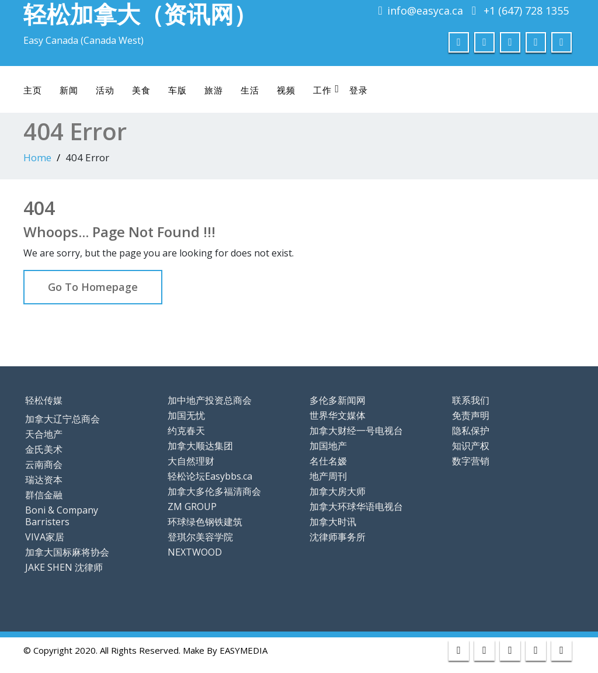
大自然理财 (191, 461)
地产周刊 (328, 476)
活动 (105, 90)
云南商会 (43, 464)
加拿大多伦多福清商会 (214, 491)
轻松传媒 (43, 400)
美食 (141, 90)
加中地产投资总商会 (210, 400)
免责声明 (470, 415)
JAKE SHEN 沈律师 (64, 567)
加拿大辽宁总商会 (62, 418)
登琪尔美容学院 (200, 536)
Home (37, 157)
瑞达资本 (43, 479)
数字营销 (470, 461)
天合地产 (43, 434)
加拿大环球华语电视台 (356, 506)
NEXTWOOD (195, 552)
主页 (32, 90)
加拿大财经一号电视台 (356, 430)
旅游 (213, 90)
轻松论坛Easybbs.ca (210, 476)
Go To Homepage (93, 287)
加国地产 (328, 445)
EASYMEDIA (243, 650)
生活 (250, 90)
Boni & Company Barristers (61, 516)
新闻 (69, 90)
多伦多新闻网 (338, 400)
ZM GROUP (192, 506)
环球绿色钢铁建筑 (205, 521)
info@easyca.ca (425, 11)
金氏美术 (43, 449)
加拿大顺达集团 (200, 445)
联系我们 (470, 400)
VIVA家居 (44, 536)
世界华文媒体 (338, 415)
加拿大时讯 (333, 521)
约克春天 (186, 430)
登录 (358, 90)
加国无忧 (186, 415)
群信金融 (43, 494)
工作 (326, 90)
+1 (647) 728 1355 (526, 11)
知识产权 (470, 445)
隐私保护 (470, 430)
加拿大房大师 (338, 491)
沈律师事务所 (338, 536)
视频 (286, 90)
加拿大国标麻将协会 (67, 552)
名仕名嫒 (328, 461)
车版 (177, 90)
